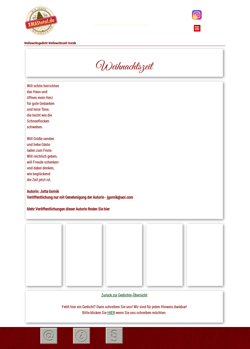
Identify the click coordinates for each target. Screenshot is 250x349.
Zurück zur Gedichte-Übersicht (124, 294)
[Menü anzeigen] (197, 28)
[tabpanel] (40, 21)
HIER (111, 312)
